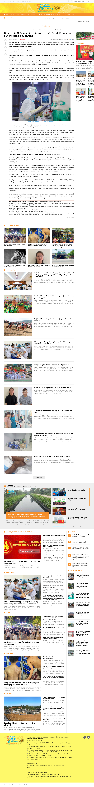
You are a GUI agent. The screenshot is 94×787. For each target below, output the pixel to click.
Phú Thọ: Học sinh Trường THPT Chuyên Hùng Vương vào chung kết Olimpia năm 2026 (53, 708)
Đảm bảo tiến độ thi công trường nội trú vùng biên (20, 724)
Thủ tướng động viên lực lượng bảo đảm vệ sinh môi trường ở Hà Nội (77, 489)
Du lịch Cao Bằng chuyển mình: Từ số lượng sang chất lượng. (62, 18)
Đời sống (33, 14)
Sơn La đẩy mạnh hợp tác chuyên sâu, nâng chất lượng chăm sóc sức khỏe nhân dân (21, 603)
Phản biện (67, 14)
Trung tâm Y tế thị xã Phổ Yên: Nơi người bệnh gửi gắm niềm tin (82, 614)
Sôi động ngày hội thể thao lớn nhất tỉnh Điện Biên (51, 365)
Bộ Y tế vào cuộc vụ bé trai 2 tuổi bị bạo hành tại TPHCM (52, 456)
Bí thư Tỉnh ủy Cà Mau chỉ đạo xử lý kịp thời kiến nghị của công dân (63, 266)
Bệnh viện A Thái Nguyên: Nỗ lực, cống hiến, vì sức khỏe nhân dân (82, 623)
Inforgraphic (27, 486)
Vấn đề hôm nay (10, 14)
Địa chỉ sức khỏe (76, 570)
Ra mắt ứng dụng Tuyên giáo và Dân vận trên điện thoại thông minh (22, 562)
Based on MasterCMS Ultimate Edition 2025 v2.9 (15, 784)
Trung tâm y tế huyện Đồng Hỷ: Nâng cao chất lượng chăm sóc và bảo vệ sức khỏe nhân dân (83, 633)
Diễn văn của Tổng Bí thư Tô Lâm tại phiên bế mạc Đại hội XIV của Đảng (77, 508)
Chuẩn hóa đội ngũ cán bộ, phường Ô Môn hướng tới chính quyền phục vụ (80, 98)
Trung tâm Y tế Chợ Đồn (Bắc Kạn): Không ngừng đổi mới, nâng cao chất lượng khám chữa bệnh (82, 643)
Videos (72, 14)
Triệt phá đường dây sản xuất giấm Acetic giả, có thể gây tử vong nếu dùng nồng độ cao (53, 678)
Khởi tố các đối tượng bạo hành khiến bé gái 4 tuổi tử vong (53, 388)
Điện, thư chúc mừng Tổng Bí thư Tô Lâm (53, 555)
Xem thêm (39, 477)
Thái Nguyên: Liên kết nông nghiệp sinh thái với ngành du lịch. (81, 541)
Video (34, 486)
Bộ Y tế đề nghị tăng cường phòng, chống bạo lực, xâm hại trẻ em (14, 266)
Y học (28, 14)
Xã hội (28, 29)
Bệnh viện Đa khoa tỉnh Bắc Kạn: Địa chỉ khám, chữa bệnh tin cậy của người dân (83, 652)
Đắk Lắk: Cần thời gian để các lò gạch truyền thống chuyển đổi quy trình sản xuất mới (80, 82)
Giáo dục (59, 29)
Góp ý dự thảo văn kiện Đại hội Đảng (47, 29)
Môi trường (23, 14)
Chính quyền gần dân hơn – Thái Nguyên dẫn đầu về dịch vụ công (53, 586)
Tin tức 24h (33, 29)
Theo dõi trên (58, 39)
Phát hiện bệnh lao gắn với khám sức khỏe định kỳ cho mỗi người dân (80, 565)
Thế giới (38, 14)
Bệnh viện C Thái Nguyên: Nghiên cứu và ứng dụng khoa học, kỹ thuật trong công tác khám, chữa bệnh (82, 595)
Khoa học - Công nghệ (46, 14)
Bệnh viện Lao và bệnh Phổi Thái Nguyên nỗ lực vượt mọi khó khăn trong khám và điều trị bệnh (83, 605)
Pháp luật (65, 29)
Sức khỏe (17, 14)
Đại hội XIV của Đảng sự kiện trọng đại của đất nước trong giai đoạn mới (77, 518)
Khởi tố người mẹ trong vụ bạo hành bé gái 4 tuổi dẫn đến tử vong (39, 266)
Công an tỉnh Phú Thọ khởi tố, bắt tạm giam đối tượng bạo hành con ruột (38, 244)
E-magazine (18, 486)
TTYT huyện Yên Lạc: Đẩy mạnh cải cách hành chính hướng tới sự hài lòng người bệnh (82, 586)
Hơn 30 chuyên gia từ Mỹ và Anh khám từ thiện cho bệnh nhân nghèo (82, 575)
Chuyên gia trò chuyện (58, 14)
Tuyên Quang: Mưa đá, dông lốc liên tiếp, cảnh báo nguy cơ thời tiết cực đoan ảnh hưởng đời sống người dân (62, 245)
